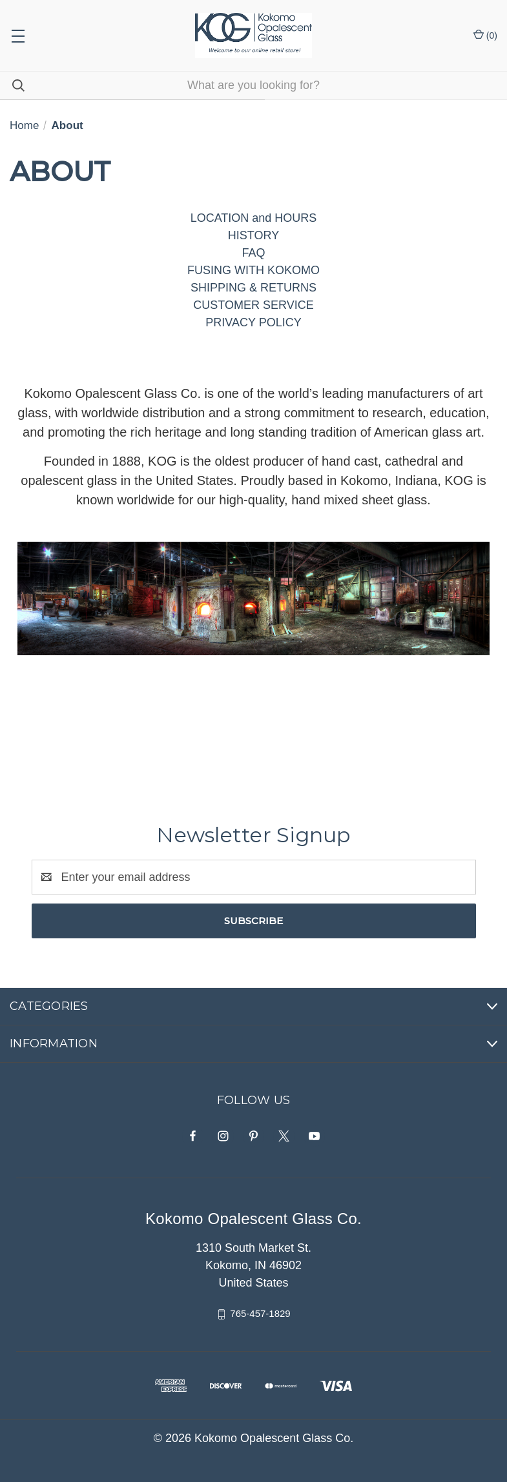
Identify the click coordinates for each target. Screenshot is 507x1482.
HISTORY (253, 235)
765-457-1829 (260, 1313)
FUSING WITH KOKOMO (253, 270)
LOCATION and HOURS (254, 218)
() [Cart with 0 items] (485, 35)
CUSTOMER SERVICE (253, 305)
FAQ (253, 252)
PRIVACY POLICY (253, 322)
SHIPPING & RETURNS (253, 287)
